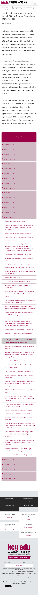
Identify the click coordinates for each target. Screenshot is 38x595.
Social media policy (9, 505)
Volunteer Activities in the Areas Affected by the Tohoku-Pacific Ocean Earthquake (18, 450)
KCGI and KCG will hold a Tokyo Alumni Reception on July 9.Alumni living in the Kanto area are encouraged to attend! (19, 384)
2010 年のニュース (9, 459)
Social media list (9, 509)
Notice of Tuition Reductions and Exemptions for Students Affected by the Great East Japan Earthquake (19, 434)
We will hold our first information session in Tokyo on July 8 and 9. (20, 376)
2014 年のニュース (9, 202)
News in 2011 (18, 7)
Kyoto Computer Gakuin (9, 514)
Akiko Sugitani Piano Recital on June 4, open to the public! (20, 391)
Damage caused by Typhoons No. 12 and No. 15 (19, 329)
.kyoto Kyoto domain (28, 505)
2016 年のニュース (9, 193)
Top (4, 7)
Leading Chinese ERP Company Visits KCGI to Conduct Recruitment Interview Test (19, 341)
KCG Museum (28, 524)
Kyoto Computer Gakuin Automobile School (9, 525)
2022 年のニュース (9, 164)
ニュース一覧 (9, 7)
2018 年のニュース (9, 183)
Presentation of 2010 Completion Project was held (19, 455)
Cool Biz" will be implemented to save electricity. (19, 371)
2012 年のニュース (9, 212)
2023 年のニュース (9, 159)
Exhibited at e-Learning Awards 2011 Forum (17, 281)
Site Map (9, 501)
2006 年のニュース (9, 479)
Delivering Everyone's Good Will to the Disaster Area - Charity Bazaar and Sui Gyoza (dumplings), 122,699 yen (19, 398)
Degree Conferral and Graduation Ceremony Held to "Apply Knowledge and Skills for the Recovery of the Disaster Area (20, 425)
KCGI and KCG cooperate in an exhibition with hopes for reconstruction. (18, 335)
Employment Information (28, 498)
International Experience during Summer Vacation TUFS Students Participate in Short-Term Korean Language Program (19, 355)
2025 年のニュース (9, 149)
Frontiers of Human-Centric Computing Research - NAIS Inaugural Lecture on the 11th (19, 260)
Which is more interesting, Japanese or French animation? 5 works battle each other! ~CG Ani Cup (20, 307)
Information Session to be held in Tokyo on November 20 (17, 286)
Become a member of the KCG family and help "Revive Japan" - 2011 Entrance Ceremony (18, 412)
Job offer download (9, 498)
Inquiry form (19, 565)
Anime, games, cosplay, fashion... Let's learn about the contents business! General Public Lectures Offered (19, 294)
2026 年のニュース (9, 144)
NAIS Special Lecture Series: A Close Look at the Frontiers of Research (19, 239)
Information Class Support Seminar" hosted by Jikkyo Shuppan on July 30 (18, 366)
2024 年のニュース (9, 154)
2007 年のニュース (9, 474)
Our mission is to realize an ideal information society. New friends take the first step (20, 301)
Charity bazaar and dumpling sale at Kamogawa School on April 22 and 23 (19, 406)
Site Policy (28, 501)
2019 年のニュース (9, 178)
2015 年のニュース (9, 198)
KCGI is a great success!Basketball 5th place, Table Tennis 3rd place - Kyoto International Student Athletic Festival (20, 227)
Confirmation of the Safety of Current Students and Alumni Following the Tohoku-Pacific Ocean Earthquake (19, 442)
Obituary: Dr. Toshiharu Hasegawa (15, 221)
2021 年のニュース (9, 169)
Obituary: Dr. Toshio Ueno (12, 277)
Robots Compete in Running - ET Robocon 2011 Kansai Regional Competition (19, 314)
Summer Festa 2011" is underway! (15, 361)
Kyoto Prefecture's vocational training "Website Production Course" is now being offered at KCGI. (19, 266)
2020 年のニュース (9, 173)
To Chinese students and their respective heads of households (19, 418)
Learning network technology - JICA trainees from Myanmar (19, 347)
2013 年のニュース (9, 207)
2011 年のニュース (9, 217)
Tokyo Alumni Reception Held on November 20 (18, 234)
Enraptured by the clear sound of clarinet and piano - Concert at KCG (20, 272)
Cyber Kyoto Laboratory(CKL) (28, 532)
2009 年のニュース (9, 464)
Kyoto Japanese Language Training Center (28, 515)
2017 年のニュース (9, 188)
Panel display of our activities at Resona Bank (18, 254)
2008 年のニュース (9, 469)
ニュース (19, 137)
